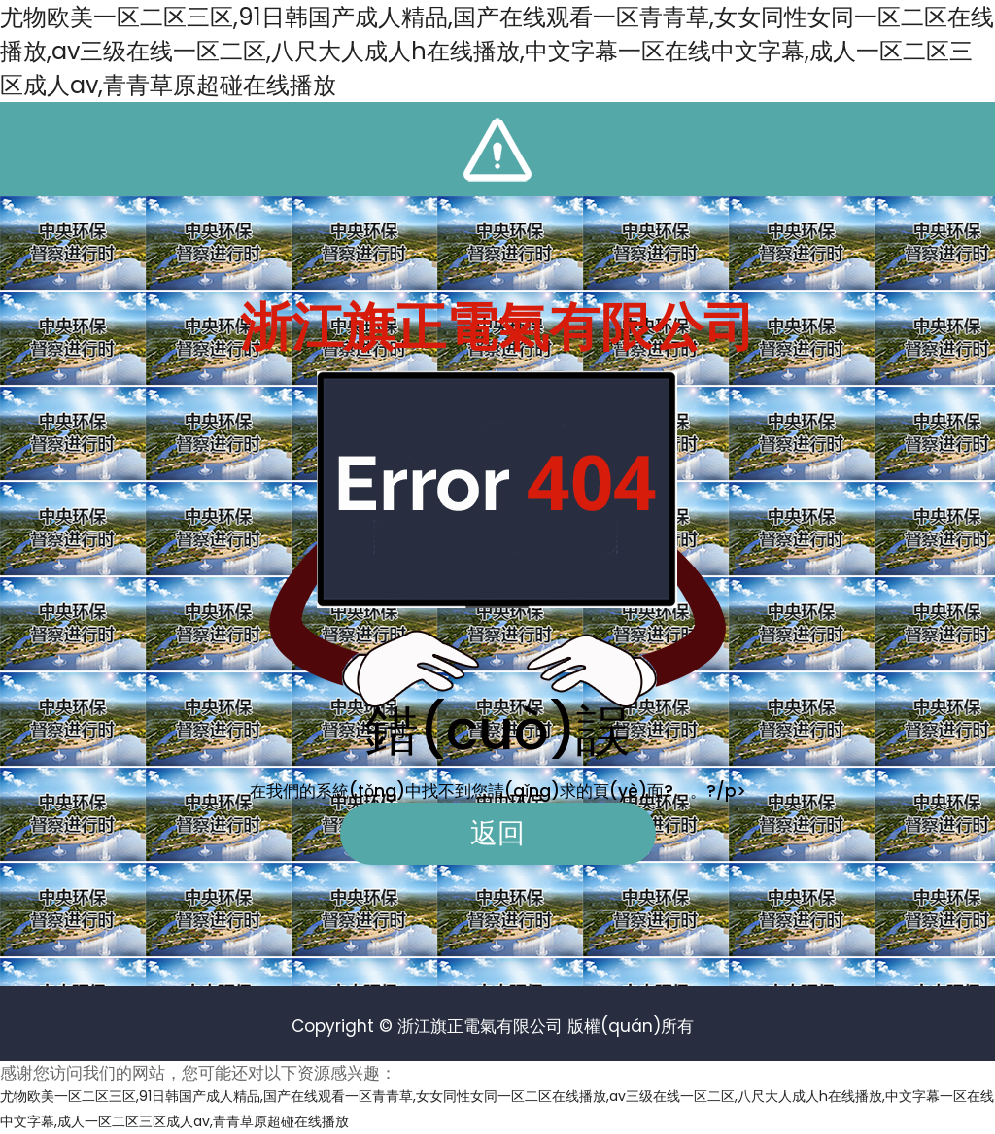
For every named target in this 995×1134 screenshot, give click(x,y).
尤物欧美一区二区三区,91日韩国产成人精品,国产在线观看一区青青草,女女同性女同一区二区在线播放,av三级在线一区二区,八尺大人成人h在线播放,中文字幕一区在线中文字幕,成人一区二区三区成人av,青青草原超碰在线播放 (497, 51)
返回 (497, 833)
